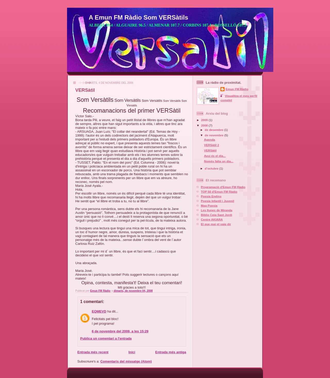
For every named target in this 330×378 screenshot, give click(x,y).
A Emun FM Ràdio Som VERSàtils (138, 17)
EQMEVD (99, 311)
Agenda (209, 139)
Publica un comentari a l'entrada (106, 338)
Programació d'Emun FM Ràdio (223, 187)
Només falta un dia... (218, 161)
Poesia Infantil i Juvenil (217, 201)
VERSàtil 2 (211, 145)
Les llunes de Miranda (216, 210)
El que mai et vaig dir (216, 224)
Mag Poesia (209, 205)
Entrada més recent (93, 352)
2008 (205, 125)
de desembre (214, 129)
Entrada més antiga (170, 352)
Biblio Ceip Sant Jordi (216, 214)
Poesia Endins (211, 196)
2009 (205, 120)
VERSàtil (210, 150)
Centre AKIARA (212, 219)
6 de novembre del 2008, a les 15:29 (120, 331)
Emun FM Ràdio (237, 89)
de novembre (214, 135)
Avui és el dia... (215, 155)
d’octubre (212, 168)
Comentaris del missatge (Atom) (126, 361)
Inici (131, 352)
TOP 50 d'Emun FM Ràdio (219, 191)
